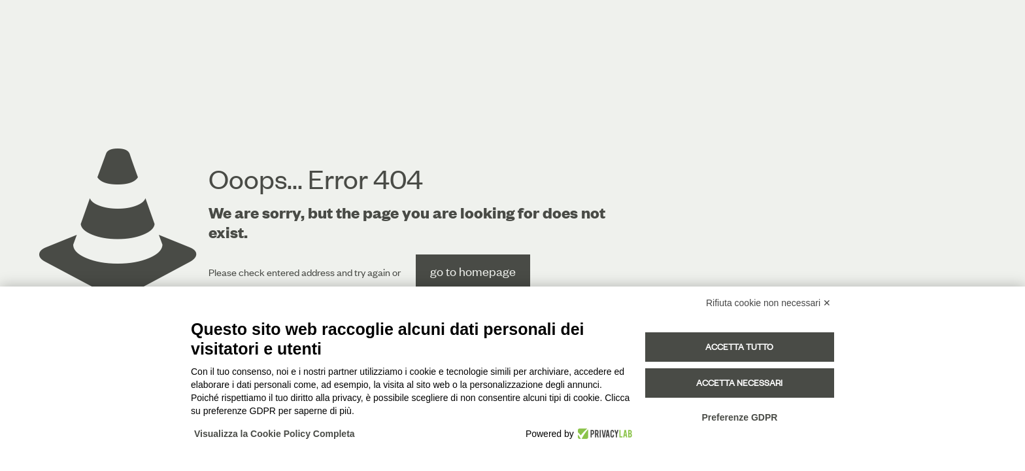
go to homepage (473, 271)
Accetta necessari (739, 382)
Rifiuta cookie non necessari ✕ (768, 303)
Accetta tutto (739, 346)
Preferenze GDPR (739, 417)
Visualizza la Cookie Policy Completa (274, 433)
